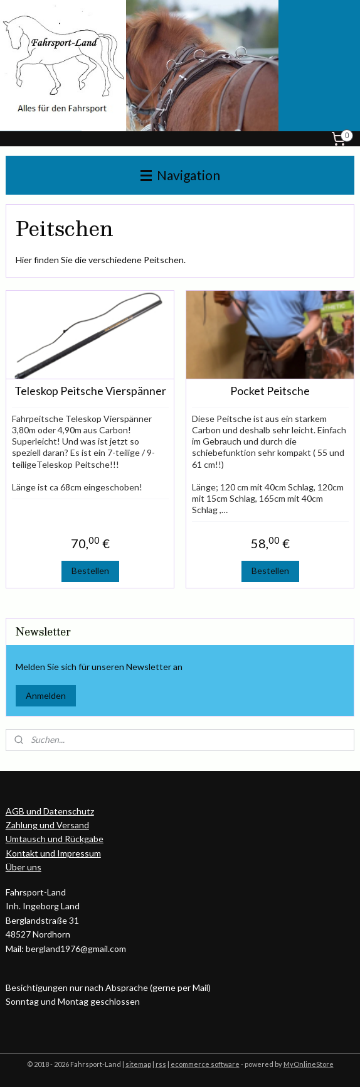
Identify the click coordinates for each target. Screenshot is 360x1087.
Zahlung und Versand (47, 824)
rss (161, 1064)
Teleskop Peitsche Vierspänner (90, 390)
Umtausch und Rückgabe (54, 838)
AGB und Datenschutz (50, 811)
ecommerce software (205, 1064)
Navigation (180, 175)
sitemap (138, 1064)
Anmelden (46, 695)
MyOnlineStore (308, 1064)
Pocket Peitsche (270, 390)
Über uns (23, 867)
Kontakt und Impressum (53, 853)
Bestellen (90, 570)
